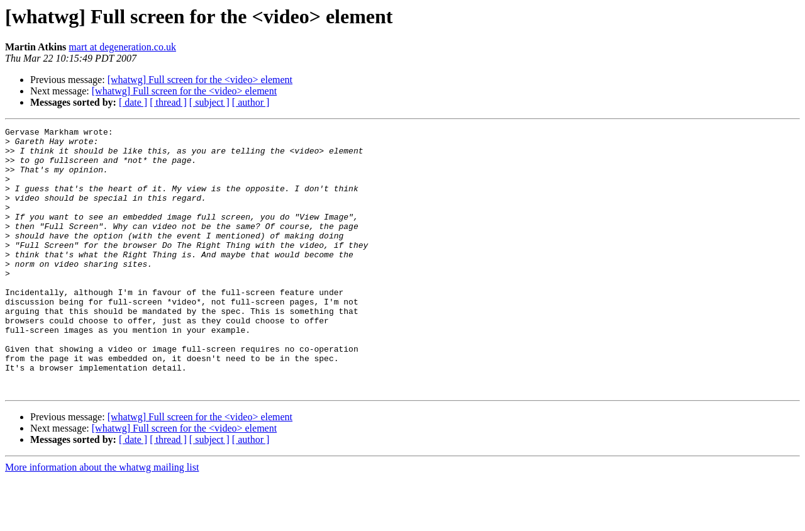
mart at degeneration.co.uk (122, 47)
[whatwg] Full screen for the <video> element (200, 79)
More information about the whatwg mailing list (102, 520)
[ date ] (133, 102)
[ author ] (251, 102)
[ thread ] (168, 102)
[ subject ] (209, 102)
